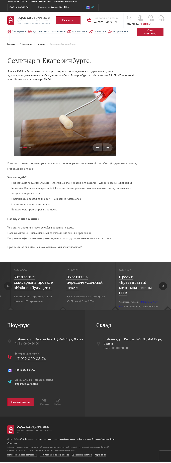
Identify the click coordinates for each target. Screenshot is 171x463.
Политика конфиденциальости (54, 455)
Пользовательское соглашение (22, 455)
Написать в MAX (24, 371)
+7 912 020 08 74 (105, 21)
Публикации (45, 1)
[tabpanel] (65, 121)
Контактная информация (65, 1)
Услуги (24, 1)
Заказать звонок (20, 403)
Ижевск (145, 23)
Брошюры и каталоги (82, 455)
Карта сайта (100, 455)
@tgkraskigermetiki (25, 385)
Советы (33, 1)
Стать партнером (150, 31)
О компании (13, 1)
